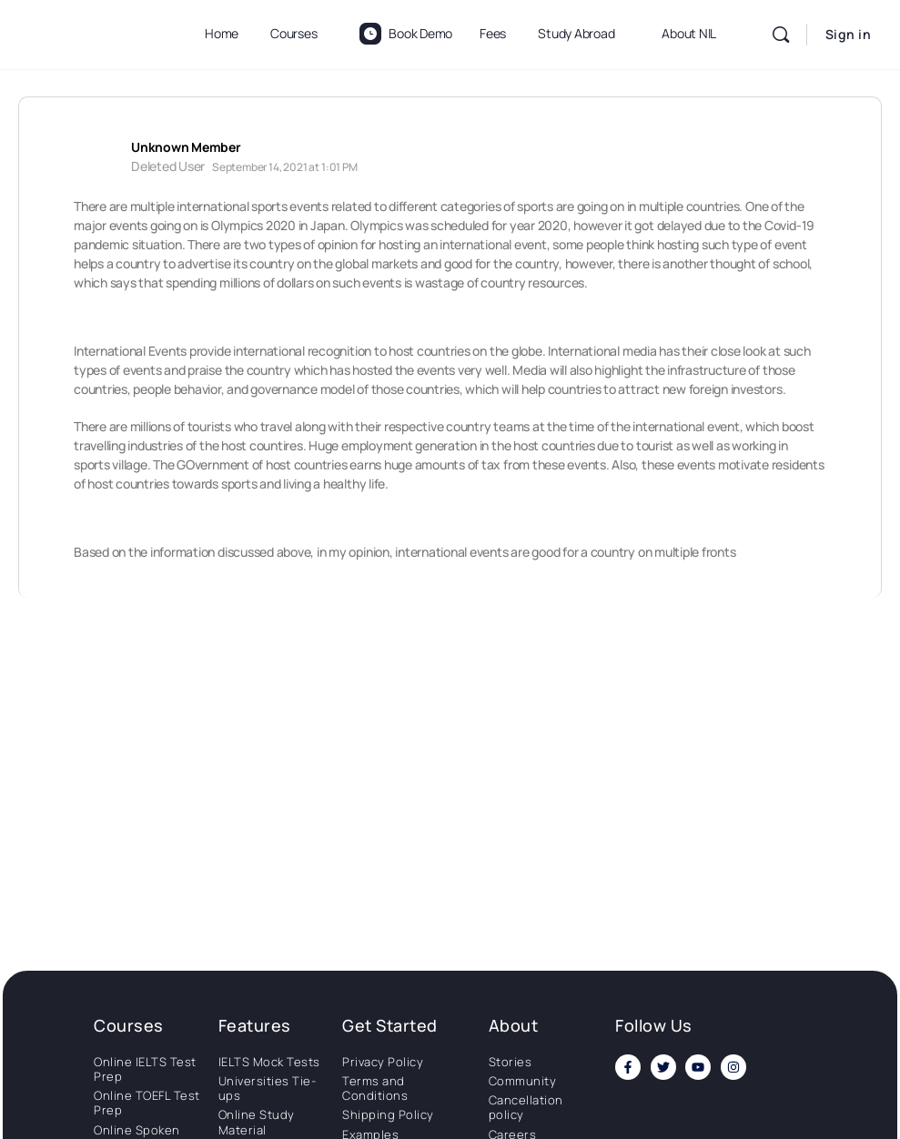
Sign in (848, 34)
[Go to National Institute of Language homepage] (91, 31)
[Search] (781, 34)
